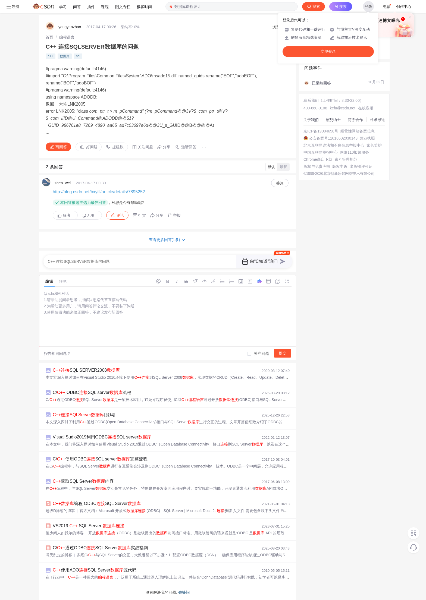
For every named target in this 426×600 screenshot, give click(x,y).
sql (78, 56)
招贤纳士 (333, 120)
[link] (49, 37)
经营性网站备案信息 (357, 131)
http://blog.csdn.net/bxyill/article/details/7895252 (99, 192)
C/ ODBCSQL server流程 (92, 392)
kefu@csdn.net (342, 108)
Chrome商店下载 (317, 159)
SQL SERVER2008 (86, 370)
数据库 (65, 56)
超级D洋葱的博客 (60, 511)
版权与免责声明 (316, 166)
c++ (50, 56)
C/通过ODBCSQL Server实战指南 (100, 547)
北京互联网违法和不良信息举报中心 (333, 145)
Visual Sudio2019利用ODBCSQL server (102, 437)
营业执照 (367, 138)
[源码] (84, 414)
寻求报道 (377, 120)
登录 (368, 6)
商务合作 (355, 120)
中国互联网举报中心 (320, 152)
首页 (49, 37)
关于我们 (311, 120)
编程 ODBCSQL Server (97, 503)
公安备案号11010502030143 (333, 138)
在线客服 (365, 108)
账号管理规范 (345, 159)
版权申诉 (339, 166)
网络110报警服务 (354, 152)
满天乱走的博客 (59, 555)
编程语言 (66, 37)
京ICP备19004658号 (320, 131)
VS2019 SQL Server (88, 525)
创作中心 (403, 6)
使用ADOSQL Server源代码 (94, 570)
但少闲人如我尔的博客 (65, 533)
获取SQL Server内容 (83, 481)
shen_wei (63, 183)
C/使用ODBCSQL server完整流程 (100, 459)
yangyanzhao (69, 27)
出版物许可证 (361, 166)
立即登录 (328, 51)
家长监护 (374, 145)
